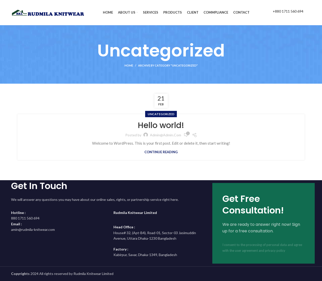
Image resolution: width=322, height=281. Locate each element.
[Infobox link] (282, 13)
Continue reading (161, 152)
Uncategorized (161, 114)
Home (129, 65)
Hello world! (161, 125)
